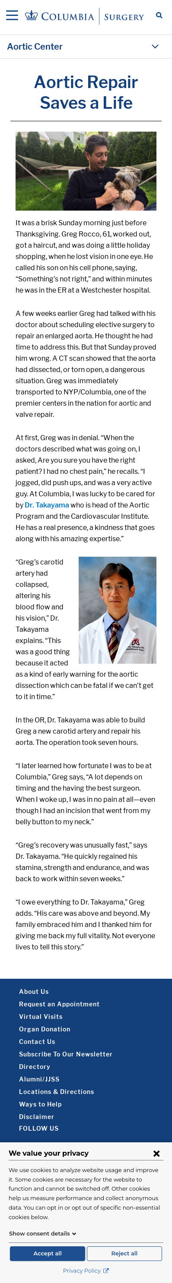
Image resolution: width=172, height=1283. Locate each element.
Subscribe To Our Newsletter (66, 1054)
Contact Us (37, 1041)
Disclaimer (36, 1116)
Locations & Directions (56, 1091)
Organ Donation (44, 1029)
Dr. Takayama (47, 505)
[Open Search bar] (159, 16)
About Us (34, 991)
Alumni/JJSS (39, 1079)
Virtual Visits (41, 1016)
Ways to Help (40, 1104)
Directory (35, 1066)
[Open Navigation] (12, 16)
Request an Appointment (59, 1004)
